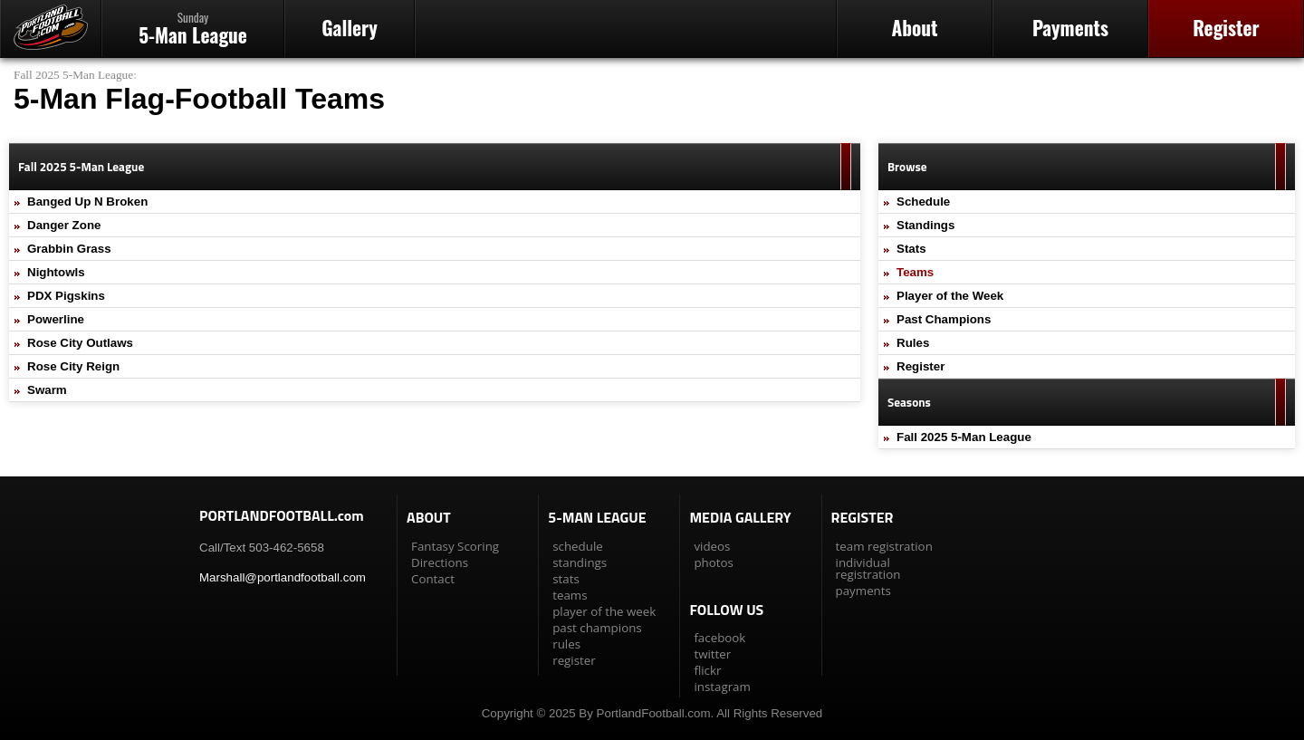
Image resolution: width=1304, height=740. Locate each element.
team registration (884, 546)
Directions (439, 562)
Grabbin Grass (69, 248)
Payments (1070, 28)
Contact (433, 579)
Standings (925, 225)
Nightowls (56, 272)
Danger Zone (64, 225)
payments (863, 590)
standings (579, 562)
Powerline (55, 319)
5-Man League (192, 28)
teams (569, 595)
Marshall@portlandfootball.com (282, 577)
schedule (577, 546)
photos (713, 562)
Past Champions (943, 319)
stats (566, 579)
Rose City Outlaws (80, 343)
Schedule (923, 201)
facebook (719, 637)
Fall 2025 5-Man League (73, 75)
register (574, 660)
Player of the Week (949, 296)
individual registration (868, 568)
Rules (912, 343)
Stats (911, 248)
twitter (712, 654)
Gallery (349, 28)
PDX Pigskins (66, 296)
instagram (722, 686)
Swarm (47, 390)
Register (1226, 28)
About (914, 28)
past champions (597, 628)
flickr (707, 670)
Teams (915, 272)
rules (566, 644)
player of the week (604, 611)
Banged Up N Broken (87, 201)
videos (712, 546)
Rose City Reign (73, 366)
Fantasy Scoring (455, 546)
